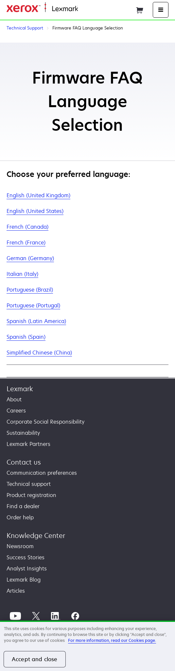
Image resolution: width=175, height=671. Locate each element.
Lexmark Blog (24, 579)
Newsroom (20, 546)
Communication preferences (42, 472)
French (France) (26, 242)
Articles (16, 590)
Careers (16, 410)
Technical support (29, 484)
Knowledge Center (36, 535)
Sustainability (23, 432)
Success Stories (25, 557)
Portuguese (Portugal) (33, 305)
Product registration (31, 495)
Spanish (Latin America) (36, 321)
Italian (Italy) (22, 274)
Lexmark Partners (28, 444)
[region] (87, 646)
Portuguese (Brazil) (30, 289)
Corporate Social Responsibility (45, 421)
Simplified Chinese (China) (39, 352)
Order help (20, 517)
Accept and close (35, 659)
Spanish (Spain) (26, 336)
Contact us (24, 462)
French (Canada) (27, 226)
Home (84, 9)
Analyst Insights (27, 568)
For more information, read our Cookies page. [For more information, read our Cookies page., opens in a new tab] (112, 640)
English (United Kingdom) (38, 195)
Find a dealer (23, 506)
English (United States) (35, 211)
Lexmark (20, 388)
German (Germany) (30, 258)
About (14, 399)
